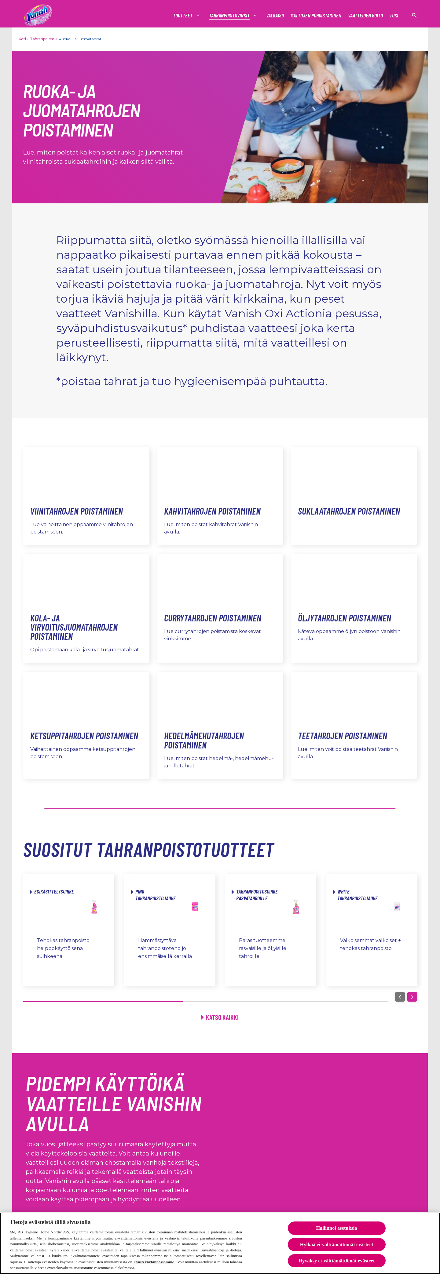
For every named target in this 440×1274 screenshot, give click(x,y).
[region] (220, 1243)
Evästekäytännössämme (154, 1262)
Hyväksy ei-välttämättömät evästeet (337, 1260)
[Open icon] (414, 15)
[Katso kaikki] (220, 1017)
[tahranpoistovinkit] (230, 15)
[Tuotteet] (183, 15)
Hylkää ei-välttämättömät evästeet (336, 1244)
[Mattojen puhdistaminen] (316, 15)
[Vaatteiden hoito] (365, 15)
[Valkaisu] (275, 15)
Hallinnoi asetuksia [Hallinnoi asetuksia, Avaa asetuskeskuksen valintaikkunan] (336, 1228)
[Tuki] (393, 15)
